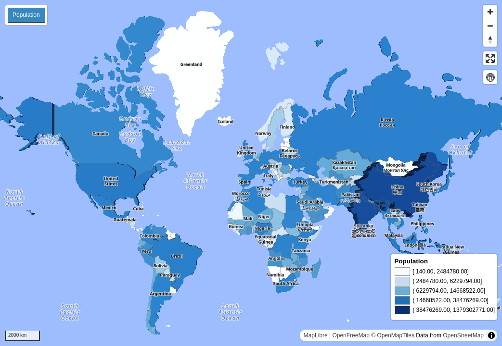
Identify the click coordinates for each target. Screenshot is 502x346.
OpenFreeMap (350, 335)
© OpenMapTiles (392, 335)
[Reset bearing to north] (490, 40)
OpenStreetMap (463, 335)
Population (26, 15)
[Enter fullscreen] (490, 58)
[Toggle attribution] (491, 335)
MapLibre (316, 335)
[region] (251, 173)
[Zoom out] (490, 26)
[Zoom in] (490, 12)
